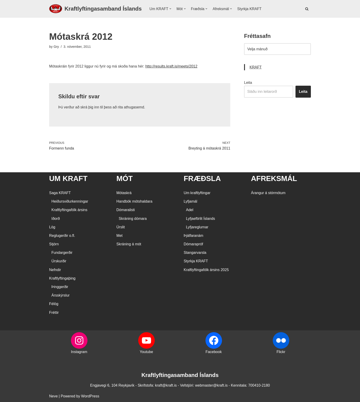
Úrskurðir (58, 261)
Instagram (79, 352)
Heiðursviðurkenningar (69, 201)
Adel (189, 210)
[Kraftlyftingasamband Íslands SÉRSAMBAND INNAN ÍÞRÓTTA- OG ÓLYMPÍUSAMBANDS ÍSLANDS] (95, 9)
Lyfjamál (190, 201)
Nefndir (55, 270)
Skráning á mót (128, 244)
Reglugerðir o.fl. (62, 236)
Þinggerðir (59, 287)
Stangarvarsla (195, 253)
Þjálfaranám (193, 236)
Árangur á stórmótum (268, 193)
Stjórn (54, 244)
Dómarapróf (193, 244)
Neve (53, 396)
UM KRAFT (68, 178)
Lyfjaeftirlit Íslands (200, 219)
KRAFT (256, 67)
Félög (53, 304)
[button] (170, 9)
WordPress (90, 396)
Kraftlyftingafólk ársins (69, 210)
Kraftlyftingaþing (62, 278)
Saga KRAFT (60, 193)
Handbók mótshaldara (134, 201)
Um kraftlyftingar (197, 193)
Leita (248, 83)
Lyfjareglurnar (197, 227)
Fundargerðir (62, 253)
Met (119, 236)
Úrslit (120, 227)
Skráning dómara (133, 219)
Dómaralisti (125, 210)
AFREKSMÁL (274, 178)
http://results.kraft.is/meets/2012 (171, 66)
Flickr (280, 352)
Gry (56, 46)
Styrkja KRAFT (249, 9)
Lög (52, 227)
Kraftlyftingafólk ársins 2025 (206, 270)
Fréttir (54, 312)
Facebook (213, 352)
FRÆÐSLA (202, 178)
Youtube (146, 352)
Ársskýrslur (60, 295)
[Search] (307, 9)
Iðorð (55, 219)
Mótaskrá (124, 193)
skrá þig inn (89, 107)
